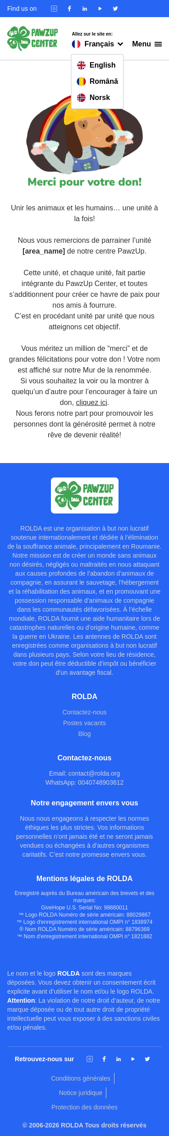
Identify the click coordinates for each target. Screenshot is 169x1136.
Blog (84, 733)
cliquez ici (91, 402)
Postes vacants (84, 723)
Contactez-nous (84, 712)
